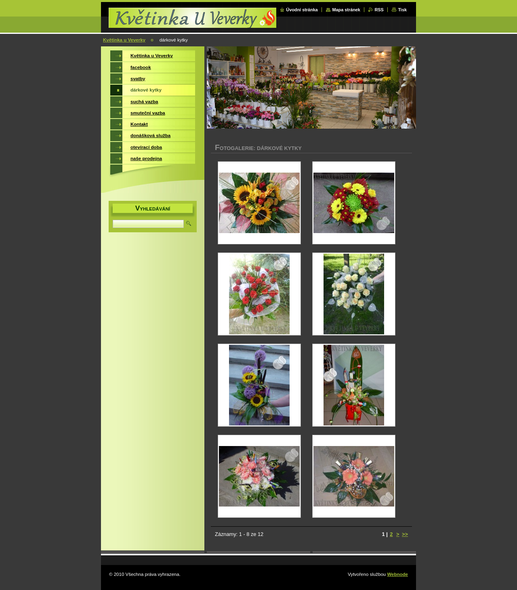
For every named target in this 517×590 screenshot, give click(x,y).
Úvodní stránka (302, 9)
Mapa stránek (346, 9)
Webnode (397, 574)
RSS (378, 9)
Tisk (402, 9)
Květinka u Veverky (124, 40)
